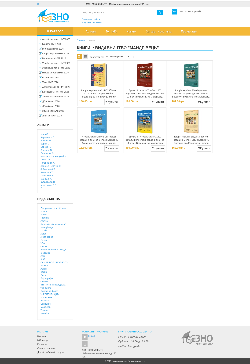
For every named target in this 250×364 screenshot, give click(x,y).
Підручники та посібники (53, 208)
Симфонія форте (49, 291)
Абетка (44, 221)
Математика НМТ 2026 (52, 59)
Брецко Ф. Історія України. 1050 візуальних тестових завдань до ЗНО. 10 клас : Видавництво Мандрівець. (144, 93)
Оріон (43, 275)
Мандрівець (46, 227)
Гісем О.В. (45, 159)
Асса (42, 256)
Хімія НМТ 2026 (49, 83)
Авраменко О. (47, 137)
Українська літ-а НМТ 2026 (54, 69)
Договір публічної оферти (50, 352)
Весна (43, 272)
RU (38, 4)
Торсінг (44, 230)
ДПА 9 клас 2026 (49, 102)
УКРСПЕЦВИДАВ (49, 294)
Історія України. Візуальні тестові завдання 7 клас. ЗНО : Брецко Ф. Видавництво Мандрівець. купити (191, 139)
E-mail (91, 336)
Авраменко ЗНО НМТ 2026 (54, 88)
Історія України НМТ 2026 (54, 54)
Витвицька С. (47, 153)
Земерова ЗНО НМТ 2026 (54, 97)
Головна (41, 336)
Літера (43, 211)
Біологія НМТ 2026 (50, 45)
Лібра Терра (46, 237)
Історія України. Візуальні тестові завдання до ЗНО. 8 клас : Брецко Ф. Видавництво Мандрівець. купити (99, 139)
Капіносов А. (47, 175)
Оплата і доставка (46, 348)
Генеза (44, 240)
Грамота (44, 217)
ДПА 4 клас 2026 (49, 107)
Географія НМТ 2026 (51, 49)
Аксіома (44, 300)
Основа (44, 281)
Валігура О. (46, 150)
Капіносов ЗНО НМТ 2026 (54, 92)
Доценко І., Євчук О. (50, 166)
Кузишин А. (46, 178)
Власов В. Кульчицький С (53, 156)
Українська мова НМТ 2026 (54, 64)
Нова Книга (46, 297)
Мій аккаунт (43, 340)
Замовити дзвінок (91, 19)
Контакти (42, 344)
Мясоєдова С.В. (48, 185)
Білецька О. (46, 140)
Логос (43, 233)
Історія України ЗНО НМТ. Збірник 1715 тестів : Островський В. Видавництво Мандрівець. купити (98, 93)
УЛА (42, 243)
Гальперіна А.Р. (48, 163)
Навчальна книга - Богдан (53, 249)
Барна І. (44, 143)
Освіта (43, 246)
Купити (111, 102)
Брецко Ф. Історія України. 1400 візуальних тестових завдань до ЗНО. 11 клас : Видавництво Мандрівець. (144, 139)
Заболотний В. (47, 169)
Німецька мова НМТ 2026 (54, 73)
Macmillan (45, 307)
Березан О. (46, 147)
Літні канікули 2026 (50, 116)
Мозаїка (44, 313)
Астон (43, 268)
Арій (42, 259)
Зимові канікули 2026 (51, 112)
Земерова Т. (46, 172)
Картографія (46, 278)
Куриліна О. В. (47, 182)
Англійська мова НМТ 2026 (54, 40)
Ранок (43, 214)
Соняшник (45, 304)
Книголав (45, 253)
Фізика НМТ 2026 (49, 78)
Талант (44, 310)
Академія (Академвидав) (53, 224)
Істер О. (44, 134)
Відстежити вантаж (92, 22)
